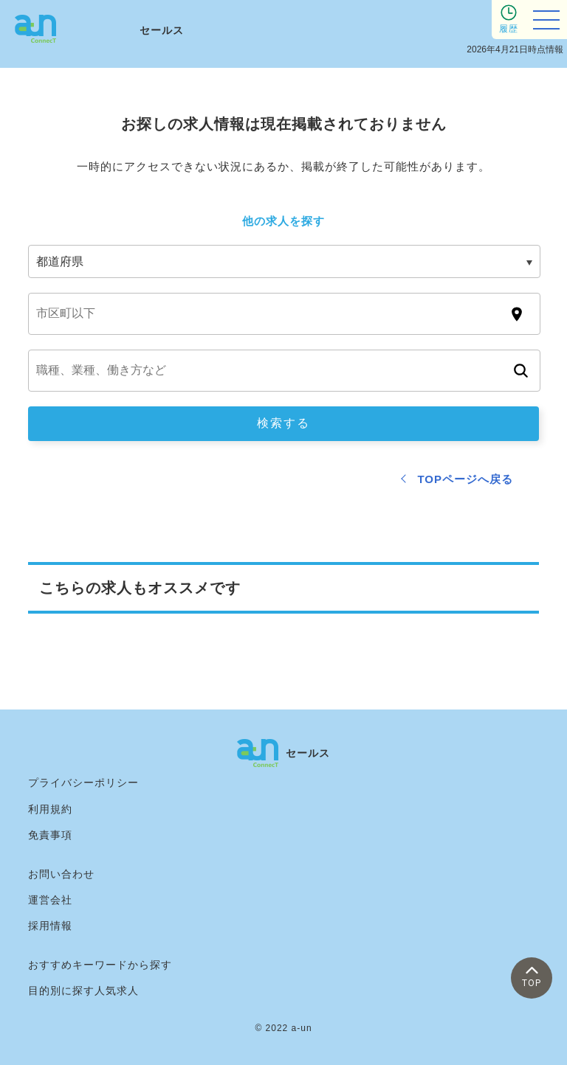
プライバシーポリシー (83, 782)
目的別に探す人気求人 (83, 990)
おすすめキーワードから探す (100, 965)
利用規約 (50, 809)
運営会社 (50, 900)
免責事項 (50, 835)
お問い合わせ (61, 874)
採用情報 (50, 926)
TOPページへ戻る (465, 479)
